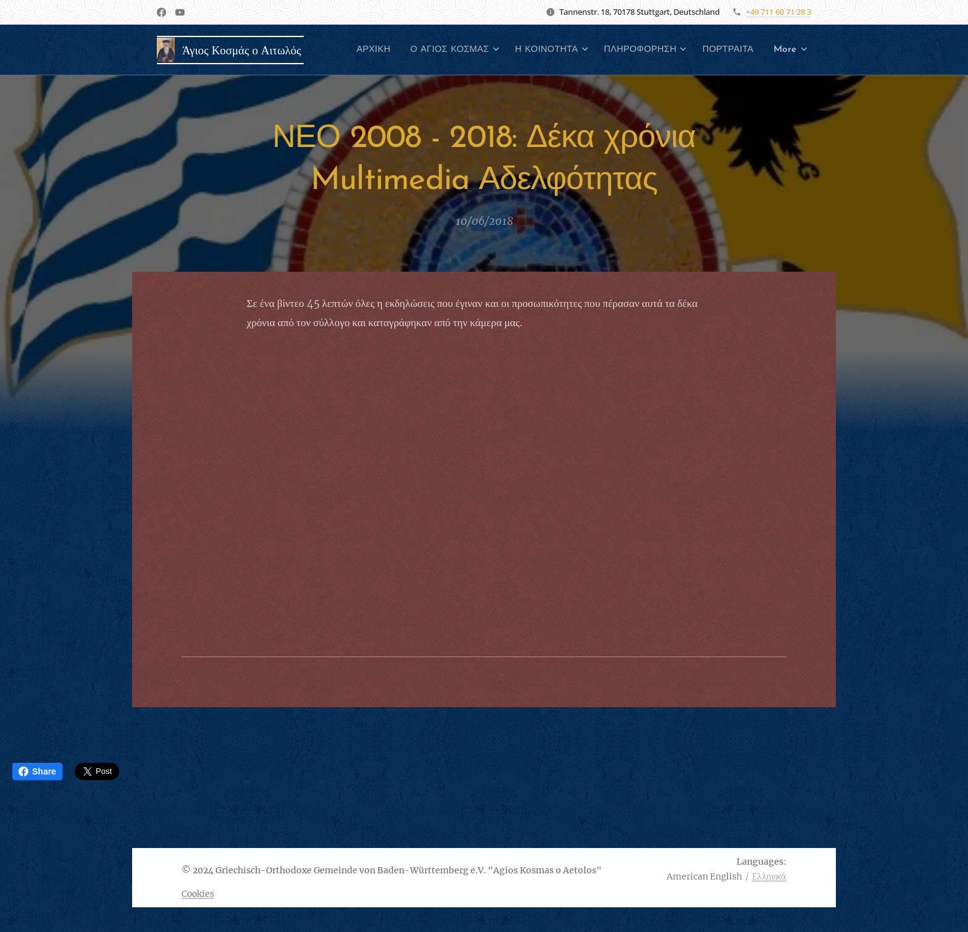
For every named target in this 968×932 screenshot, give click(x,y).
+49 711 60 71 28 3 (778, 11)
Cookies (198, 893)
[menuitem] (430, 50)
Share (37, 771)
